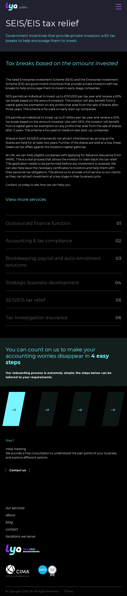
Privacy (69, 591)
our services (15, 508)
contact (12, 529)
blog (9, 522)
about (10, 515)
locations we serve (20, 536)
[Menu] (118, 6)
